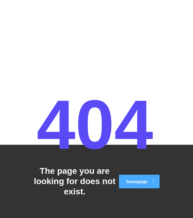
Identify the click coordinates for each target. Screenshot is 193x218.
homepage (140, 181)
